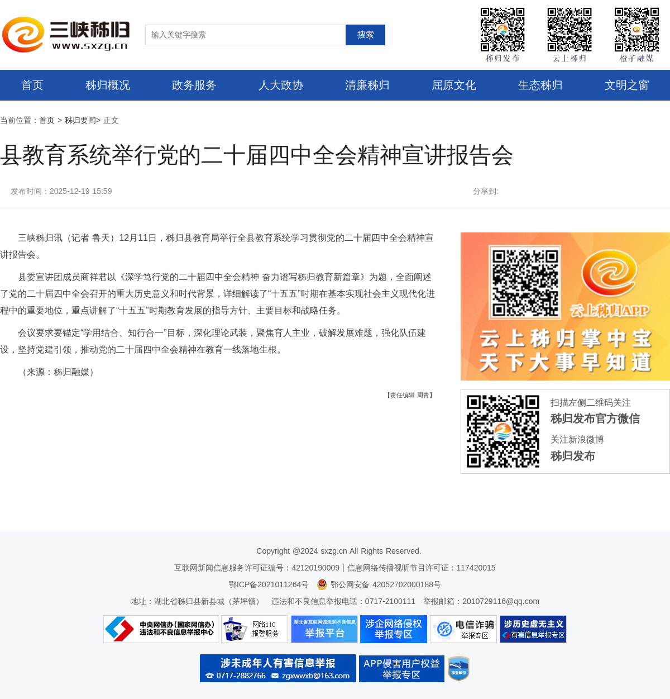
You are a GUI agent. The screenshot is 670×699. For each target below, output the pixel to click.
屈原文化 (454, 85)
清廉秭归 (367, 85)
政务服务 (194, 85)
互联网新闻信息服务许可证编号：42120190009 (256, 567)
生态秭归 (540, 85)
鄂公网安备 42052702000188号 (379, 584)
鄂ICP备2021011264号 (269, 584)
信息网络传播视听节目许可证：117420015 (421, 567)
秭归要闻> (82, 120)
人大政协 (281, 85)
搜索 (365, 34)
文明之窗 (627, 85)
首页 (32, 85)
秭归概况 (107, 85)
